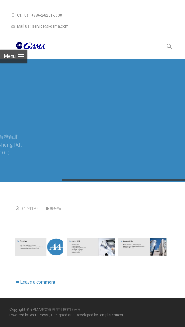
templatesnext (111, 315)
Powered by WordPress (29, 315)
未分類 (55, 208)
